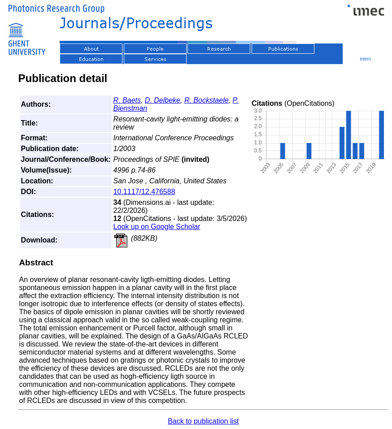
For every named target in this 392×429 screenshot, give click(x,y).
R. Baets (127, 100)
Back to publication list (203, 421)
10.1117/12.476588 (144, 191)
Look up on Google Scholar (156, 226)
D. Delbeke (162, 100)
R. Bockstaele (206, 100)
